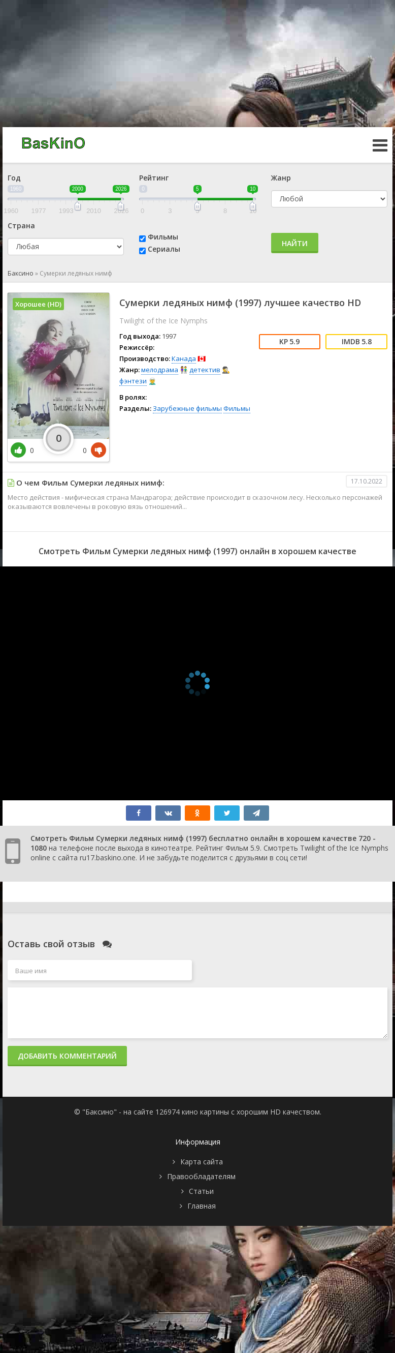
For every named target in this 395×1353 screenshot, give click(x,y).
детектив (204, 369)
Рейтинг (154, 178)
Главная (201, 1206)
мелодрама (159, 369)
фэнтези (133, 380)
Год (14, 178)
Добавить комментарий (67, 1056)
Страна (21, 225)
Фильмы (163, 237)
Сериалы (164, 249)
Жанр (281, 178)
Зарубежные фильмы (187, 408)
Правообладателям (201, 1176)
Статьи (201, 1191)
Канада (184, 358)
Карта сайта (201, 1161)
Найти (295, 243)
